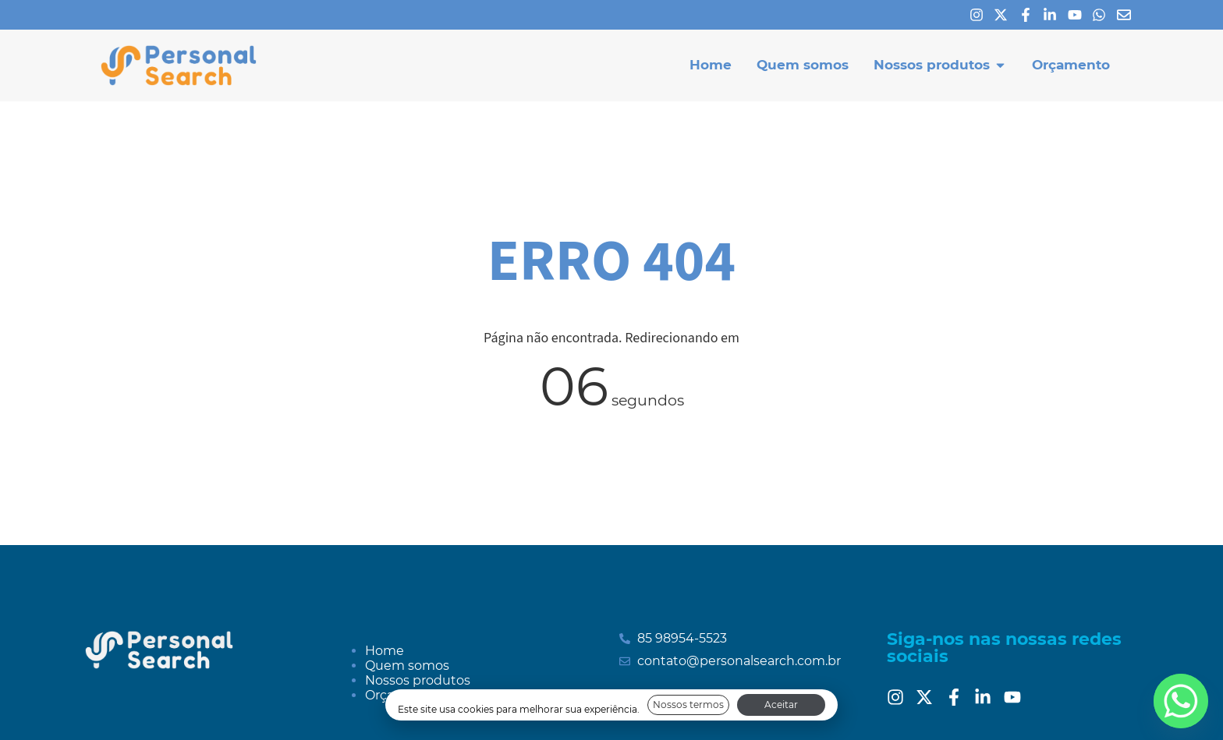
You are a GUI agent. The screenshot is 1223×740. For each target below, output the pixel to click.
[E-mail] (1128, 15)
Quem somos (407, 665)
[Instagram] (980, 15)
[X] (1005, 15)
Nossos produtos (417, 680)
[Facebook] (1029, 15)
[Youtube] (1079, 15)
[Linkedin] (1054, 15)
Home (384, 650)
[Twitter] (928, 697)
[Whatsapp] (1103, 15)
